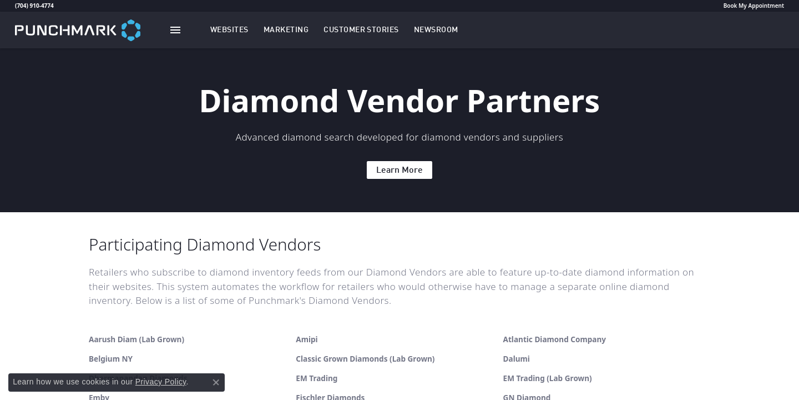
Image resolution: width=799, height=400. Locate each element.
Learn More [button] (399, 170)
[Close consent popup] (216, 382)
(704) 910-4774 (34, 5)
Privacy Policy (160, 381)
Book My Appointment (754, 5)
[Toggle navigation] (175, 30)
